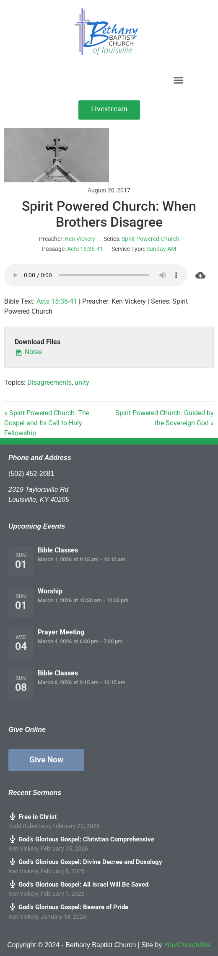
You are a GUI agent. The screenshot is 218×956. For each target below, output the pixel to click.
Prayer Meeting (61, 632)
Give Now (46, 759)
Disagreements (49, 382)
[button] (178, 80)
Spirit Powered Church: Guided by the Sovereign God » (164, 418)
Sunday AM (161, 248)
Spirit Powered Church (150, 238)
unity (82, 382)
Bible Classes (58, 550)
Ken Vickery (80, 238)
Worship (50, 591)
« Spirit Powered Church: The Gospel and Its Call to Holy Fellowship (46, 423)
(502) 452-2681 (31, 473)
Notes (28, 351)
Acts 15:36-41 (85, 248)
